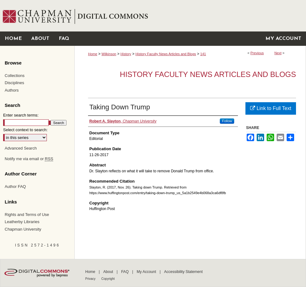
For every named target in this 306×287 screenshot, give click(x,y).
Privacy (90, 278)
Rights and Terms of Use (27, 214)
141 (203, 54)
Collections (15, 75)
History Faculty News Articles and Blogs (166, 54)
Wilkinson (108, 54)
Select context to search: (25, 129)
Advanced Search (21, 148)
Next (278, 53)
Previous (257, 53)
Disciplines (14, 82)
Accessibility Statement (183, 272)
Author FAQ (15, 186)
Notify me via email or (29, 158)
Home (92, 54)
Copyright (108, 278)
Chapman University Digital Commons (190, 15)
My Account (147, 272)
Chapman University (23, 229)
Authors (12, 90)
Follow (227, 121)
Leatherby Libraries (22, 221)
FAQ (125, 272)
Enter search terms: (20, 115)
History (126, 54)
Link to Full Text (270, 108)
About (108, 272)
